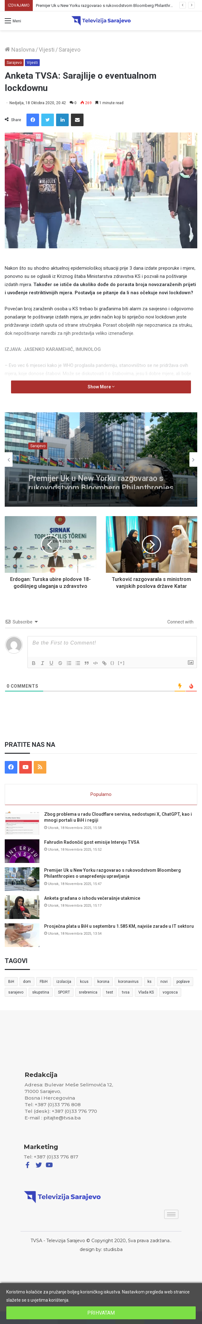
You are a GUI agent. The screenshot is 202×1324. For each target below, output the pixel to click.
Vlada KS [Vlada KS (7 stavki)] (146, 992)
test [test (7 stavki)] (109, 992)
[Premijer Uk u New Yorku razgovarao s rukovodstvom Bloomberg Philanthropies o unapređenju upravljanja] (22, 879)
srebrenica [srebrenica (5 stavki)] (88, 992)
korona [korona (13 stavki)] (103, 981)
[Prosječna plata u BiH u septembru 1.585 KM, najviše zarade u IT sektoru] (22, 935)
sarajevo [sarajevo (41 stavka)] (15, 992)
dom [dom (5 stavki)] (27, 981)
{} (112, 662)
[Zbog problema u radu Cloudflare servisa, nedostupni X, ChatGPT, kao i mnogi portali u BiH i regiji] (22, 823)
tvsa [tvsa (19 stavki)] (126, 992)
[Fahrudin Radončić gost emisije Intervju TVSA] (22, 851)
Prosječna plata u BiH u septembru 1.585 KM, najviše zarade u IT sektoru (119, 926)
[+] (121, 662)
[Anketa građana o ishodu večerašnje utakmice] (22, 907)
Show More (101, 386)
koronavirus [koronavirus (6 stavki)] (128, 981)
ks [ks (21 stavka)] (149, 981)
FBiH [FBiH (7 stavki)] (44, 981)
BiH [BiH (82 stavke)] (11, 981)
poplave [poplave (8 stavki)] (183, 981)
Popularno (101, 794)
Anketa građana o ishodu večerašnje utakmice (92, 898)
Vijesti (47, 49)
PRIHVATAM (101, 1313)
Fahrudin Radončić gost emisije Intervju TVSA (91, 842)
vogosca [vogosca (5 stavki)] (170, 992)
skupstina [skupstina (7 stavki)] (40, 992)
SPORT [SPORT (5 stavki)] (64, 992)
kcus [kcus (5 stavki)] (84, 981)
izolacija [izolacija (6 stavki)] (63, 981)
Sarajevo (69, 49)
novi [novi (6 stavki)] (164, 981)
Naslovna (20, 49)
